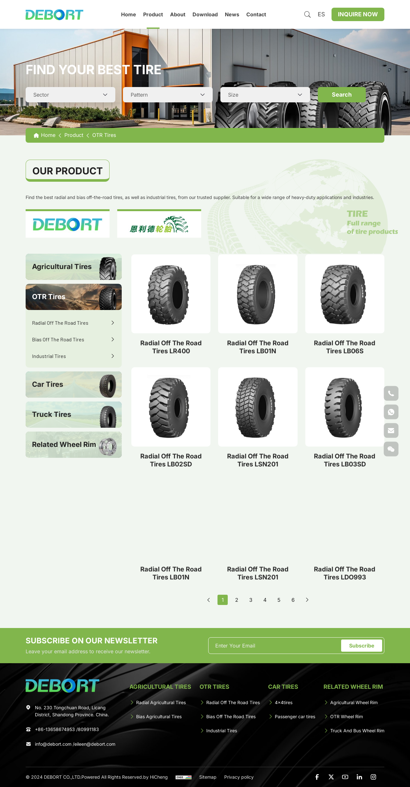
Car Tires (47, 384)
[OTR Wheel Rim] (354, 716)
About (177, 14)
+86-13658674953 (55, 729)
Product (153, 14)
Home (128, 14)
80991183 (88, 729)
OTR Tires (48, 296)
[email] (275, 646)
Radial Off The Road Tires (60, 323)
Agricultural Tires (62, 266)
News (232, 14)
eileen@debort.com (94, 744)
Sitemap (208, 777)
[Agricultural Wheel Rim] (354, 702)
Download (205, 14)
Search (342, 94)
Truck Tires (51, 414)
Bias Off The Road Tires (58, 339)
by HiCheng (155, 777)
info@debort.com (53, 744)
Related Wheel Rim (64, 444)
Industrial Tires (49, 356)
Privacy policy (239, 777)
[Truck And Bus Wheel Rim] (354, 730)
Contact (256, 14)
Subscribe (361, 645)
